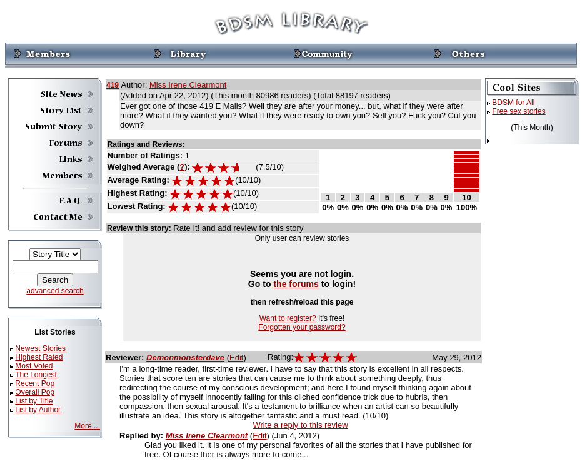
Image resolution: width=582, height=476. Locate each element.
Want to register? (287, 318)
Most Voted (34, 366)
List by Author (38, 409)
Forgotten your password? (301, 327)
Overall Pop (34, 392)
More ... (87, 426)
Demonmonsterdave (185, 357)
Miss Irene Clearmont (188, 84)
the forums (296, 284)
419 (112, 85)
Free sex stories (518, 111)
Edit (236, 357)
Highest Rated (39, 357)
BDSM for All (513, 102)
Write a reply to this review (300, 425)
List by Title (34, 401)
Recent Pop (34, 383)
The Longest (36, 374)
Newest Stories (40, 348)
